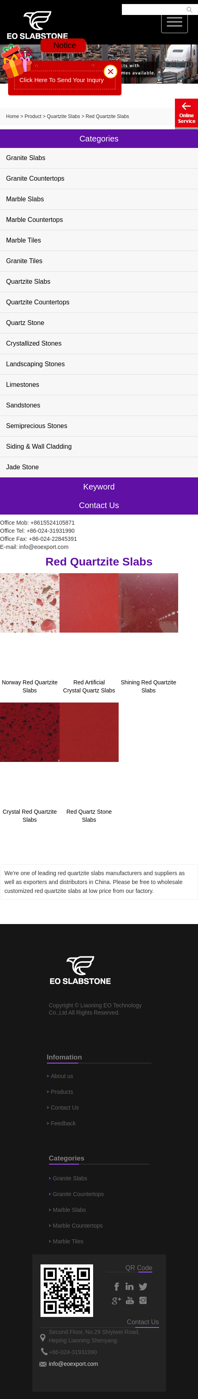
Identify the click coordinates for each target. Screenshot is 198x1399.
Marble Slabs (25, 199)
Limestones (22, 384)
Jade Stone (22, 467)
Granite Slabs (25, 157)
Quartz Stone (25, 322)
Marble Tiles (23, 240)
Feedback (63, 1123)
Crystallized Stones (34, 343)
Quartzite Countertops (38, 302)
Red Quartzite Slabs (107, 116)
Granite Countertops (35, 178)
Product (33, 116)
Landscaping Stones (35, 364)
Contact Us (65, 1107)
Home (12, 116)
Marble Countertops (34, 219)
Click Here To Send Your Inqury (61, 79)
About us (62, 1076)
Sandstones (23, 405)
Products (62, 1092)
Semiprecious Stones (36, 425)
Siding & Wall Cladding (39, 446)
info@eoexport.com (43, 547)
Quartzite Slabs (63, 116)
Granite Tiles (24, 260)
